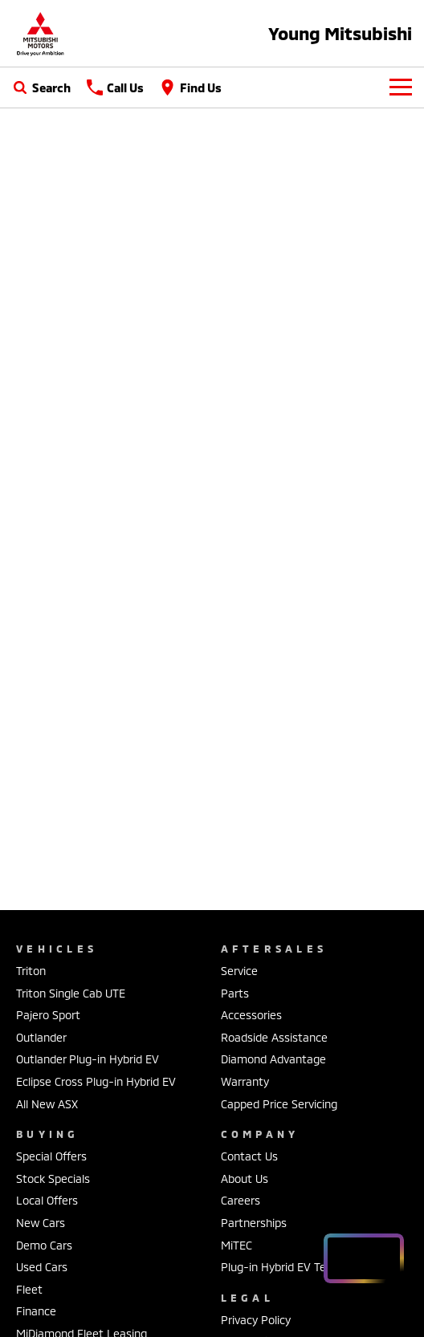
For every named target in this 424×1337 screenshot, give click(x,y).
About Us (244, 1178)
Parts (235, 993)
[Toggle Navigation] (400, 87)
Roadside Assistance (274, 1037)
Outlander (41, 1037)
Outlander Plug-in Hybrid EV (87, 1059)
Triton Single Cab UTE (70, 993)
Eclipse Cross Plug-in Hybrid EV (96, 1081)
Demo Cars (44, 1245)
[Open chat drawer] (364, 1258)
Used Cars (41, 1267)
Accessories (251, 1015)
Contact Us (249, 1156)
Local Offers (47, 1200)
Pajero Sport (48, 1015)
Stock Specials (53, 1178)
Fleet (29, 1289)
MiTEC (236, 1245)
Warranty (245, 1081)
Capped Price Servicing (279, 1104)
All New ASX (47, 1104)
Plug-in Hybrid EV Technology (296, 1267)
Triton (31, 970)
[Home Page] (40, 33)
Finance (36, 1311)
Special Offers (51, 1156)
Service (239, 970)
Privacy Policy (256, 1320)
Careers (240, 1200)
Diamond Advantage (273, 1059)
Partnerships (254, 1222)
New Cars (40, 1222)
